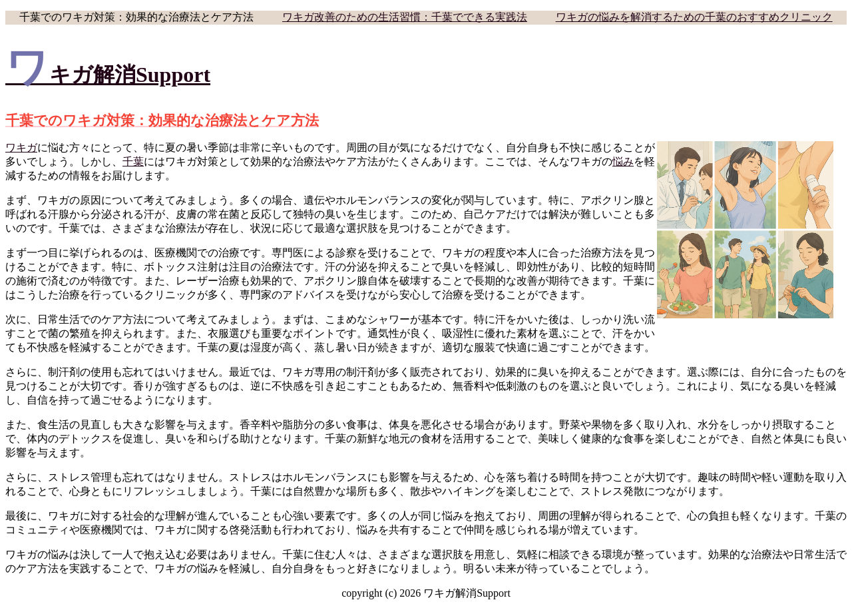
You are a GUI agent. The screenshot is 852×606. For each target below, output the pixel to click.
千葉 (133, 161)
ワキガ (21, 147)
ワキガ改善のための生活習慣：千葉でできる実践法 (404, 17)
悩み (623, 161)
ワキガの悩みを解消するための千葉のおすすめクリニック (694, 17)
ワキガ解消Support (107, 75)
